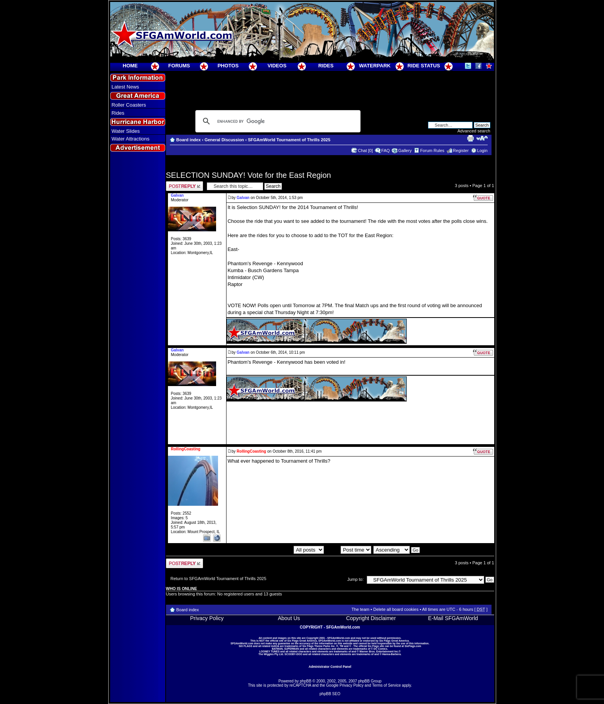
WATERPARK (375, 66)
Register (461, 150)
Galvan (243, 198)
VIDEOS (276, 66)
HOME (130, 66)
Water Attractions (131, 139)
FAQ (385, 150)
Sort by (348, 549)
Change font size (482, 138)
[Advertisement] (137, 292)
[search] (276, 121)
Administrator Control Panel (330, 667)
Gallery (405, 150)
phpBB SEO (330, 694)
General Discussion (224, 139)
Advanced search (474, 131)
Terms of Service (386, 685)
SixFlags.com (412, 646)
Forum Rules (432, 150)
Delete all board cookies (395, 609)
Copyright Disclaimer (371, 618)
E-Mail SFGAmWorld (453, 618)
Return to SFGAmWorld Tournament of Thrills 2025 (219, 578)
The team (360, 609)
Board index (188, 139)
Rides (118, 113)
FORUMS (179, 66)
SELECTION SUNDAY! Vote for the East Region (248, 175)
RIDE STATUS (424, 66)
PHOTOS (228, 66)
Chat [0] (365, 150)
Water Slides (126, 131)
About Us (289, 618)
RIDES (326, 66)
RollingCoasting (251, 451)
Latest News (125, 87)
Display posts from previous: (281, 549)
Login (482, 150)
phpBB (305, 681)
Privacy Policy (206, 618)
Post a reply (184, 186)
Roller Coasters (129, 105)
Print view (470, 138)
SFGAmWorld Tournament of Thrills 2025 (289, 139)
